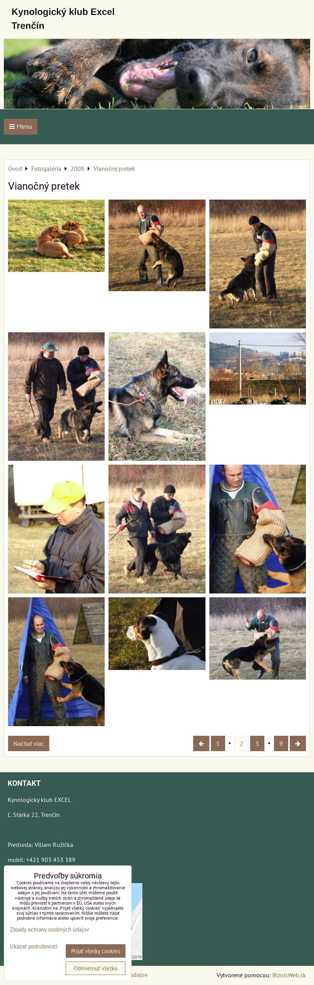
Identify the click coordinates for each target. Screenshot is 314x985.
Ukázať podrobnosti (33, 946)
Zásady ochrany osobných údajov (49, 929)
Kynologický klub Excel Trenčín (63, 19)
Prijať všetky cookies (95, 951)
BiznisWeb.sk (289, 975)
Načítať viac (28, 743)
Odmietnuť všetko (95, 968)
